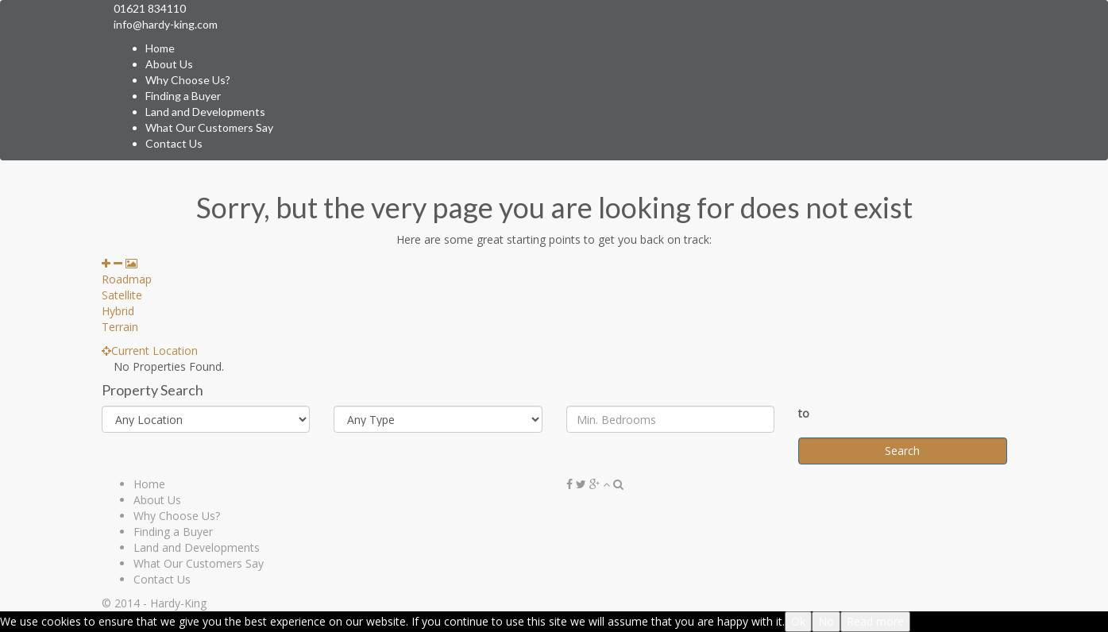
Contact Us (174, 143)
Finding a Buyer (183, 95)
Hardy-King (178, 603)
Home (160, 48)
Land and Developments (205, 111)
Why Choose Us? (187, 80)
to (803, 413)
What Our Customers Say (209, 127)
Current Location (150, 350)
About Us (169, 64)
